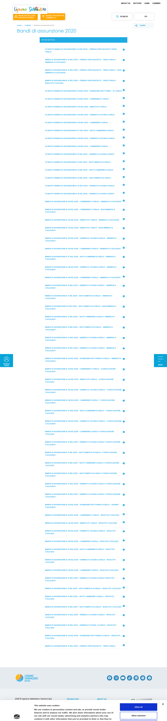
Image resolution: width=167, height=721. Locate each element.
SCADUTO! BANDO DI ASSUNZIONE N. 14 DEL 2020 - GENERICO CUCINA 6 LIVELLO (85, 185)
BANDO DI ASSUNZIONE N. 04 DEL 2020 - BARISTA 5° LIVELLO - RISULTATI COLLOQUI (85, 522)
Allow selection (138, 695)
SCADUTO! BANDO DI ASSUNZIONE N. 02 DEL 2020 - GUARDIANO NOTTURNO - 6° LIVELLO (85, 90)
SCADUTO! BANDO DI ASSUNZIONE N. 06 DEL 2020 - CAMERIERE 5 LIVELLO (85, 122)
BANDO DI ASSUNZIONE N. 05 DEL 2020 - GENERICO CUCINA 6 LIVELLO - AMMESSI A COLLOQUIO (85, 239)
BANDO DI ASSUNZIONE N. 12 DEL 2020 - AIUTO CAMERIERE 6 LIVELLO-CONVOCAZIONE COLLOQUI (85, 464)
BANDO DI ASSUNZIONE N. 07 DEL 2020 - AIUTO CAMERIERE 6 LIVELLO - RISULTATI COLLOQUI (85, 550)
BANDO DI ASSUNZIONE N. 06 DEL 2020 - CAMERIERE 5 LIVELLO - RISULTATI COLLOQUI (85, 541)
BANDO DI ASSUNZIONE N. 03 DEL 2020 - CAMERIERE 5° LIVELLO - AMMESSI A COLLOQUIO (85, 201)
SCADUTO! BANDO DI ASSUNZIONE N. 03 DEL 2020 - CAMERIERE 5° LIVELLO (85, 98)
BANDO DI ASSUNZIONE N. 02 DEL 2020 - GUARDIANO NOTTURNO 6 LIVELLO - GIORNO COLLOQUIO (85, 505)
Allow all (139, 687)
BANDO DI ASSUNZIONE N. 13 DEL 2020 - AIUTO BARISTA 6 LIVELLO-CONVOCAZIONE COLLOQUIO (85, 474)
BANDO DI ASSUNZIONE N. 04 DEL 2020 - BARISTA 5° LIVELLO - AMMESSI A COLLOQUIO (85, 219)
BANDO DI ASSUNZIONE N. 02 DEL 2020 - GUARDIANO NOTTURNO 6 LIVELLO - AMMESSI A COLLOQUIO (85, 359)
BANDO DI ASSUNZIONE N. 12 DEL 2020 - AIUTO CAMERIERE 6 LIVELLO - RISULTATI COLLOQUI (85, 597)
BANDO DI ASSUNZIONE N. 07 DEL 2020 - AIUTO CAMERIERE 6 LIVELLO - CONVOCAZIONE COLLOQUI (85, 411)
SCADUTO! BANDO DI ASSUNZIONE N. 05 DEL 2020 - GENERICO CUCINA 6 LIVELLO (85, 114)
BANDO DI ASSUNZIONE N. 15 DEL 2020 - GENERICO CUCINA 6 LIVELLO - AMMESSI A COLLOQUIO (85, 349)
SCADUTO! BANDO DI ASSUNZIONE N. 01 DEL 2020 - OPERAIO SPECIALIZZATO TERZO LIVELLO (85, 50)
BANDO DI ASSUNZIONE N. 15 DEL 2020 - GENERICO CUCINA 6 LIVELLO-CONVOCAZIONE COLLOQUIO (85, 495)
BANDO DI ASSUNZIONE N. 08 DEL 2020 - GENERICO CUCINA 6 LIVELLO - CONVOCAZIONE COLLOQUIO (85, 422)
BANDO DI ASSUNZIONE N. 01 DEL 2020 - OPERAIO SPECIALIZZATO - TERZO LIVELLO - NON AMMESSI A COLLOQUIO (85, 71)
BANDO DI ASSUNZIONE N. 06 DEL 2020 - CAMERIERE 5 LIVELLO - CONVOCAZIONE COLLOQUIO (85, 401)
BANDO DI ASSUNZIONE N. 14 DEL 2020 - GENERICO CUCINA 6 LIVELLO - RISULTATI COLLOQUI (85, 616)
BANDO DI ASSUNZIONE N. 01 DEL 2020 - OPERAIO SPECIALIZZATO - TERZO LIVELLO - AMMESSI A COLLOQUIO (85, 60)
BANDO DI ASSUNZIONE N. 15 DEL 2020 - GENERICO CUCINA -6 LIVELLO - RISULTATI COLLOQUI (85, 626)
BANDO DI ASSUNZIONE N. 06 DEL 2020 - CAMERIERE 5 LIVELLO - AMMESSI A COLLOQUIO (85, 248)
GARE (146, 3)
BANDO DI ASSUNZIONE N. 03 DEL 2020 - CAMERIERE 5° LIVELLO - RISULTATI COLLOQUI (85, 514)
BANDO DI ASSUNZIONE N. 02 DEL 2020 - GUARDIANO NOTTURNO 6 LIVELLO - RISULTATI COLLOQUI (85, 636)
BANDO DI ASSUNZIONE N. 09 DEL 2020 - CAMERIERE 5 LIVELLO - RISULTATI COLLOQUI (85, 569)
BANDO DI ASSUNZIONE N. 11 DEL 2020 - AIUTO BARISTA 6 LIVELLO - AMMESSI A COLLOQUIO (85, 297)
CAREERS (156, 3)
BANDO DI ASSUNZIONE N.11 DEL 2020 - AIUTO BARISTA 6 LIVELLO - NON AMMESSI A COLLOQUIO (85, 307)
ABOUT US (125, 3)
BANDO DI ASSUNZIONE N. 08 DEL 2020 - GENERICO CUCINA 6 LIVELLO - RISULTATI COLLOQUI (85, 561)
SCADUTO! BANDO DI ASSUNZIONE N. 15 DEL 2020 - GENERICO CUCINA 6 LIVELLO (85, 193)
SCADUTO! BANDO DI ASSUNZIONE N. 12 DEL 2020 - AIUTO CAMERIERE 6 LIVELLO (85, 169)
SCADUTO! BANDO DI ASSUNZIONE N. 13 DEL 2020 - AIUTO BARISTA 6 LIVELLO (85, 177)
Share (142, 25)
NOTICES (137, 3)
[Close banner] (163, 684)
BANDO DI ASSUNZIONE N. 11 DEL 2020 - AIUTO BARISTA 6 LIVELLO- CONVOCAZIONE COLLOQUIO (85, 453)
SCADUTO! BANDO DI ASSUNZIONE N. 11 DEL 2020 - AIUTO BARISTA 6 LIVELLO (85, 161)
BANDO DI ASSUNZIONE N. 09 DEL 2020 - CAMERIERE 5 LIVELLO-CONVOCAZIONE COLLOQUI (85, 432)
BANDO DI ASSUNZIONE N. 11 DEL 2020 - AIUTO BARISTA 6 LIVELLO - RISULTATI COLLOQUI (85, 588)
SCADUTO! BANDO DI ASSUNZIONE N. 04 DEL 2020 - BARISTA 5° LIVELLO (85, 106)
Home (19, 25)
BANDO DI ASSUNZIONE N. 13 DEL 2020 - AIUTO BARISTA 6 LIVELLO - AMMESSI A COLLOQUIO (85, 328)
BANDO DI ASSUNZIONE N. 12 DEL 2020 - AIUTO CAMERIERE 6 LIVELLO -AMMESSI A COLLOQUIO (85, 317)
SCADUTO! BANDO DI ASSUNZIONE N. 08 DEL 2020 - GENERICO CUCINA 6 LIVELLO (85, 138)
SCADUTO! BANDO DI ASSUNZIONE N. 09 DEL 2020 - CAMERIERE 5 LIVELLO (85, 146)
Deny (138, 704)
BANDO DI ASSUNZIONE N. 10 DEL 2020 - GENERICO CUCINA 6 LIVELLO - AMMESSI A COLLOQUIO (85, 286)
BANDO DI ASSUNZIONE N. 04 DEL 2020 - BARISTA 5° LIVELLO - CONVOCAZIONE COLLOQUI (85, 380)
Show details (137, 716)
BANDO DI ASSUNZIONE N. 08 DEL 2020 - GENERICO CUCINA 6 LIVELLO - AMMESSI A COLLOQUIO (85, 268)
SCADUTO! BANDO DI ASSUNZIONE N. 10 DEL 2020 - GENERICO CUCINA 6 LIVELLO (85, 153)
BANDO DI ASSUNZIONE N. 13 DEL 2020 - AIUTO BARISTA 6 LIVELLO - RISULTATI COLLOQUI (85, 606)
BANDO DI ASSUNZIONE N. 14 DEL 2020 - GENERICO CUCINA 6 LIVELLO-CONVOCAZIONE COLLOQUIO (85, 485)
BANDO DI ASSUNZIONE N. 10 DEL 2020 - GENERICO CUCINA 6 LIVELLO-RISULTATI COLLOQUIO (85, 579)
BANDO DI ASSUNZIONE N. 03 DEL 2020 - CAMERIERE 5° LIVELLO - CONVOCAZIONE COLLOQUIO (85, 370)
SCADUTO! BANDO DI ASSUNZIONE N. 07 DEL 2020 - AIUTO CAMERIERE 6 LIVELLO (85, 130)
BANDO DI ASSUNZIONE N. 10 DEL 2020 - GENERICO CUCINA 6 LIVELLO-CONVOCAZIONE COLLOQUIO (85, 443)
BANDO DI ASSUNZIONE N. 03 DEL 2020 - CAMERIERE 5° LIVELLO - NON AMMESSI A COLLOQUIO (85, 210)
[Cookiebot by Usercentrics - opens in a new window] (16, 716)
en (144, 17)
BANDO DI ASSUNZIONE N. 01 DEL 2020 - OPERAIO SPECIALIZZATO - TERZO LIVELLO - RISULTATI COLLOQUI (85, 81)
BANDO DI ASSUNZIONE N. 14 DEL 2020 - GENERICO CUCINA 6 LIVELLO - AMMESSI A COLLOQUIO (85, 338)
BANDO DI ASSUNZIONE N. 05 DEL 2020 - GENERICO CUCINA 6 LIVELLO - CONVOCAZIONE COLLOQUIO (85, 391)
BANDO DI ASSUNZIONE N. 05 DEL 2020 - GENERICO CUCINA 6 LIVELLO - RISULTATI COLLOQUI (85, 532)
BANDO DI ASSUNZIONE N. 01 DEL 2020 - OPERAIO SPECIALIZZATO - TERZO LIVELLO (85, 645)
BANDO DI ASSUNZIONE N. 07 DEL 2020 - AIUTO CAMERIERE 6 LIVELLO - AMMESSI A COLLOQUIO (85, 257)
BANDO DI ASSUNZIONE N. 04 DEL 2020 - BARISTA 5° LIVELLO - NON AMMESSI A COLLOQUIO (85, 229)
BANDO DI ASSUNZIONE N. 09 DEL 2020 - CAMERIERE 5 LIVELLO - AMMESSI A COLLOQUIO (85, 277)
